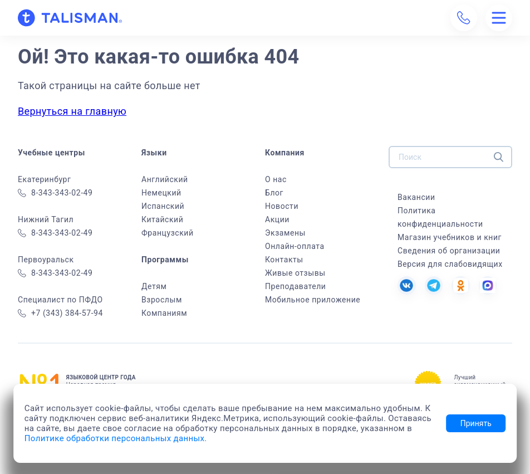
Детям (153, 286)
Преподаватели (295, 286)
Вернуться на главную (72, 111)
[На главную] (70, 18)
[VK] (406, 285)
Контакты (284, 259)
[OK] (460, 285)
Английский (164, 179)
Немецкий (161, 192)
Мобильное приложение (312, 299)
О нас (276, 179)
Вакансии (416, 197)
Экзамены (285, 232)
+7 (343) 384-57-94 (60, 313)
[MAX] (486, 285)
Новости (281, 206)
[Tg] (433, 285)
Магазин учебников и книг (450, 237)
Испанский (162, 206)
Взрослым (161, 299)
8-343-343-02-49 (55, 192)
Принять (476, 423)
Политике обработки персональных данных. (115, 438)
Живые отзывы (295, 272)
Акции (277, 219)
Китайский (162, 219)
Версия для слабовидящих (450, 264)
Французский (167, 232)
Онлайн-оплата (295, 246)
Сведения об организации (449, 250)
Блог (274, 192)
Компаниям (164, 313)
